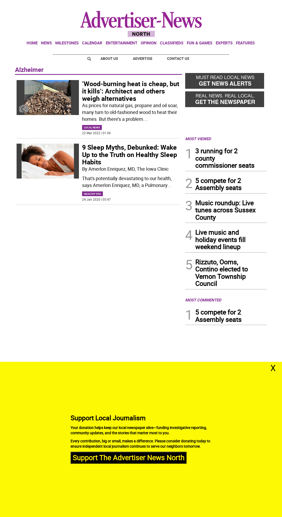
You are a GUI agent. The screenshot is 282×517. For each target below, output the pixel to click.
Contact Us (178, 58)
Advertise (142, 58)
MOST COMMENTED (203, 299)
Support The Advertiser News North (128, 457)
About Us (109, 58)
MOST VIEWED (198, 138)
